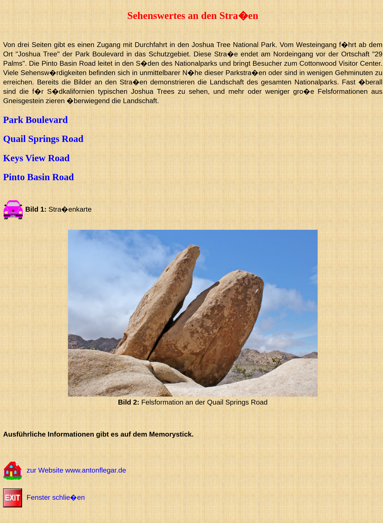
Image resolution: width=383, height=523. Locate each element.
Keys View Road (36, 158)
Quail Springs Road (43, 138)
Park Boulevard (35, 119)
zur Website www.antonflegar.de (76, 470)
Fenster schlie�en (56, 497)
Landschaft (140, 101)
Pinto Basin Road (38, 177)
